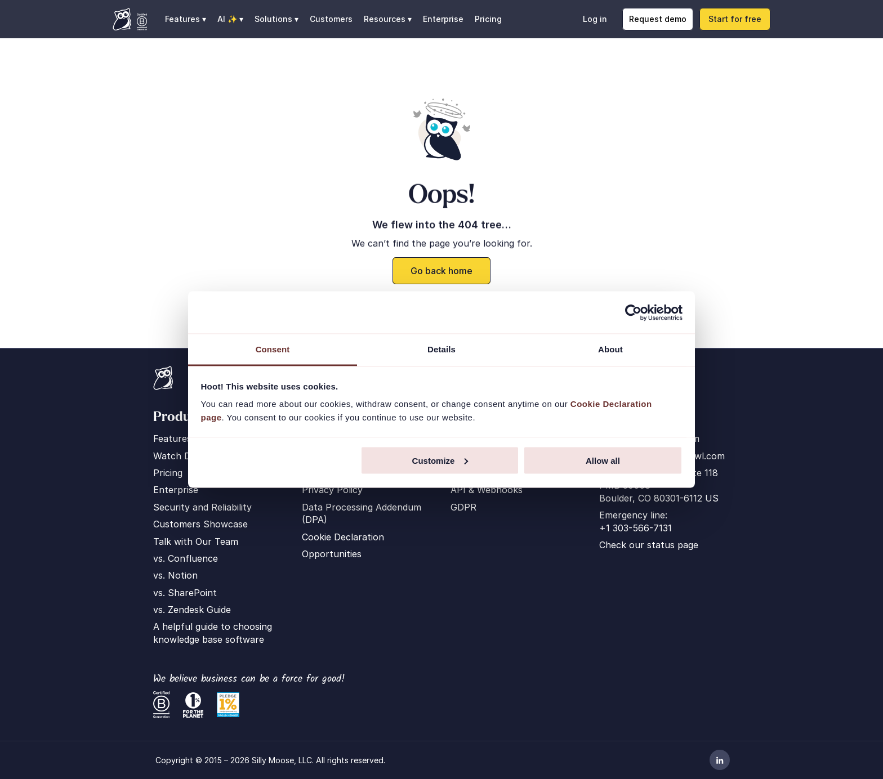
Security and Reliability (202, 507)
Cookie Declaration (343, 537)
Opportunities (332, 553)
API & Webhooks (487, 489)
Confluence (193, 558)
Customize (440, 460)
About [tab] (610, 349)
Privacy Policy (332, 489)
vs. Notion (175, 575)
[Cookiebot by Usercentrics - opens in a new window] (633, 312)
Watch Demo (181, 456)
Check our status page (648, 544)
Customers (331, 19)
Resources (384, 19)
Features (172, 438)
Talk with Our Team (195, 541)
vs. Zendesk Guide (192, 609)
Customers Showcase (200, 524)
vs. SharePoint (185, 592)
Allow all (603, 460)
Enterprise (443, 19)
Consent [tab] (273, 349)
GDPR (463, 507)
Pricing (488, 19)
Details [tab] (441, 349)
